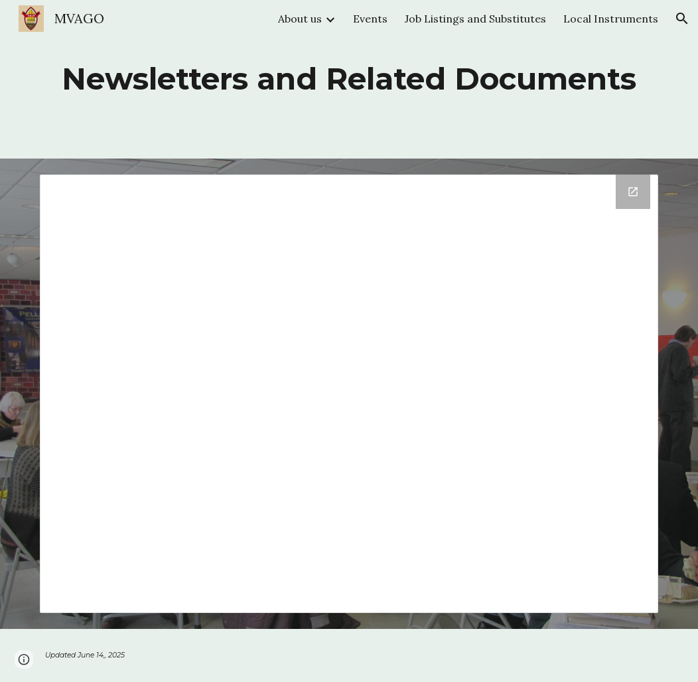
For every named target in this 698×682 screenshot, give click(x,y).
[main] (349, 79)
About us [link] (300, 18)
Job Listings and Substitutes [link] (475, 18)
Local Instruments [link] (610, 18)
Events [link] (370, 18)
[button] (682, 18)
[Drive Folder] (349, 393)
